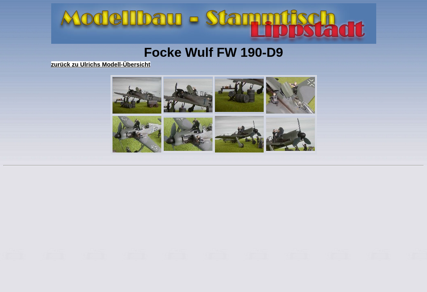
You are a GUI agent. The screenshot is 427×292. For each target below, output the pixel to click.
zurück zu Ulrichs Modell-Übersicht (100, 64)
